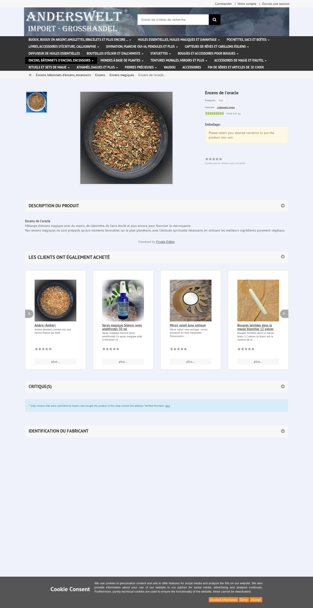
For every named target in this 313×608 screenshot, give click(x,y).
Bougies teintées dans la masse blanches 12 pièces (255, 327)
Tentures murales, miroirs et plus (178, 60)
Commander (223, 4)
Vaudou (170, 67)
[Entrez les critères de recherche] (173, 19)
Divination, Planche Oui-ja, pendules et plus (142, 46)
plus (167, 405)
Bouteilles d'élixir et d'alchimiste (115, 53)
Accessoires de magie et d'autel (240, 60)
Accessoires (191, 67)
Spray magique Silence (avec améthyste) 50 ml (122, 327)
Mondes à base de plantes (122, 60)
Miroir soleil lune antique (188, 325)
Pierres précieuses (141, 67)
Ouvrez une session (275, 4)
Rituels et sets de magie (49, 67)
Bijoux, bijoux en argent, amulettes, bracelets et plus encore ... (80, 40)
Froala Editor (165, 242)
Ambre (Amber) (45, 325)
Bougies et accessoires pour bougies (208, 53)
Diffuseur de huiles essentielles (54, 53)
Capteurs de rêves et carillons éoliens (217, 46)
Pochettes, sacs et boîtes (248, 40)
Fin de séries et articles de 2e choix (236, 67)
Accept (256, 600)
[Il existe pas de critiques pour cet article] (43, 349)
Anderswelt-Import (226, 107)
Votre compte (247, 4)
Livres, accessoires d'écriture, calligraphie (64, 46)
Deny (244, 600)
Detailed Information (223, 600)
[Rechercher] (215, 19)
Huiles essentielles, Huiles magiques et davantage (179, 40)
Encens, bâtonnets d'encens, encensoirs (61, 60)
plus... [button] (55, 361)
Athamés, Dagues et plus (97, 67)
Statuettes (160, 53)
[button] (156, 257)
